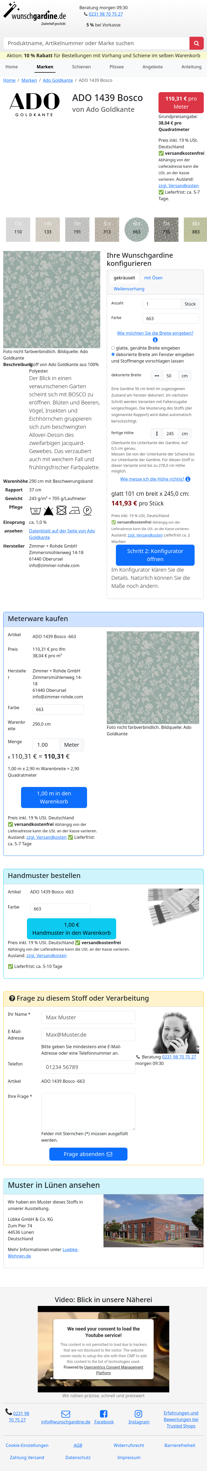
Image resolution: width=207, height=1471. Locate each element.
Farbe (116, 317)
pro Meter (181, 102)
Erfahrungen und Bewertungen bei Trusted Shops (181, 1419)
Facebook (103, 1417)
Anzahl (117, 303)
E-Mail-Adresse (16, 1034)
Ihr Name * (19, 1014)
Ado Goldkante (58, 80)
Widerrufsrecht (129, 1445)
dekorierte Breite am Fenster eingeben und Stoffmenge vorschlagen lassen (152, 357)
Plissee (117, 67)
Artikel (14, 635)
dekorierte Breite (126, 374)
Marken (45, 67)
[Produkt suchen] (196, 43)
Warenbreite (16, 725)
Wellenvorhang (129, 289)
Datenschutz (78, 1457)
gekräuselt (124, 278)
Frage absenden (88, 1154)
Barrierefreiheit (179, 1445)
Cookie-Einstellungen (27, 1445)
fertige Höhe (122, 432)
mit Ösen (153, 278)
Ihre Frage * (20, 1096)
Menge (15, 742)
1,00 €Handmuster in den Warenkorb (71, 928)
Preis (13, 649)
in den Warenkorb (54, 797)
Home (11, 67)
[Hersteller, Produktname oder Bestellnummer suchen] (96, 43)
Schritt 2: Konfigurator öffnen (155, 555)
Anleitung (192, 67)
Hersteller (17, 674)
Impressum (129, 1457)
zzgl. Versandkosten (178, 186)
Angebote (153, 67)
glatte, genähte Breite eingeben (145, 348)
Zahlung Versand (27, 1457)
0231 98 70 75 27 (106, 14)
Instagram (138, 1417)
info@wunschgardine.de (65, 1417)
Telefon (15, 1064)
